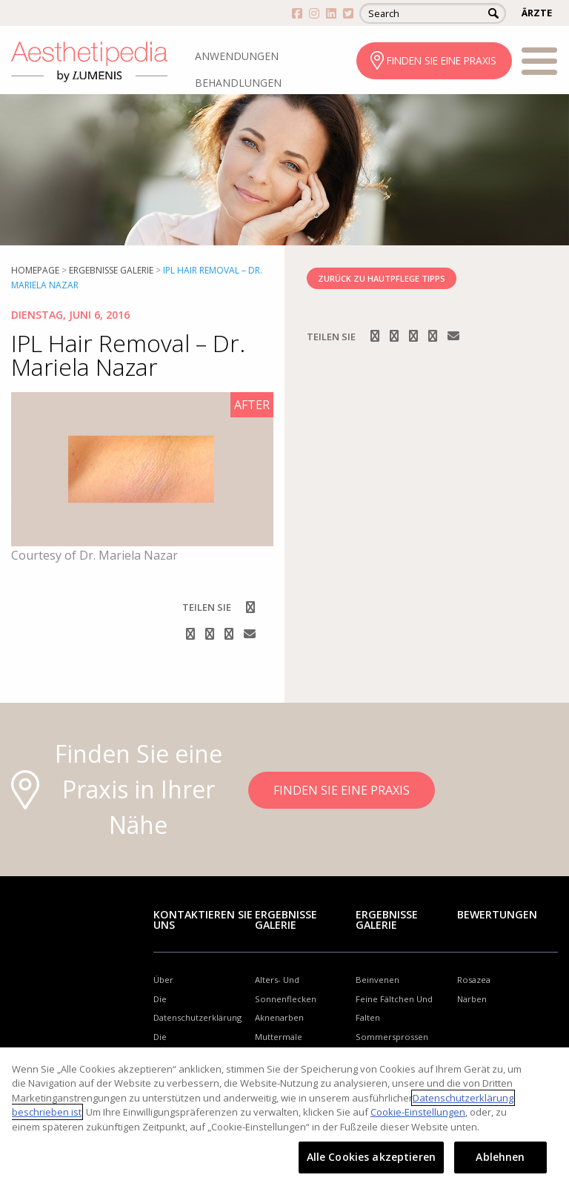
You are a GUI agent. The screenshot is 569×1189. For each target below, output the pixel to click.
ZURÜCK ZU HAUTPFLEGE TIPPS (381, 278)
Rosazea (473, 979)
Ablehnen (500, 1157)
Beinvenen (377, 979)
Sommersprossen (392, 1036)
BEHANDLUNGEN (238, 83)
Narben (472, 998)
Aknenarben (279, 1017)
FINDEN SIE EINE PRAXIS (441, 60)
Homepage (35, 270)
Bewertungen (497, 914)
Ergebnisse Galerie (111, 270)
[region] (284, 1118)
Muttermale (278, 1036)
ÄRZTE (537, 12)
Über (163, 979)
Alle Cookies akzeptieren (371, 1157)
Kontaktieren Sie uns (203, 919)
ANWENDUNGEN (237, 56)
